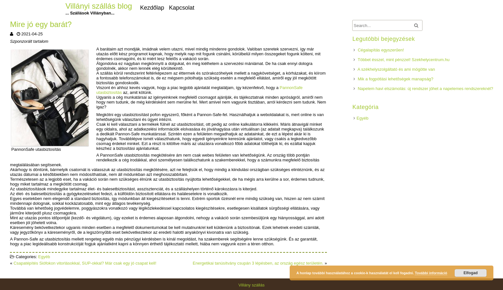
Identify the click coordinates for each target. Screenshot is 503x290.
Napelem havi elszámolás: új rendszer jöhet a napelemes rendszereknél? (425, 88)
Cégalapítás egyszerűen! (381, 50)
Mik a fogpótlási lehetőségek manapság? (395, 79)
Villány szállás (251, 285)
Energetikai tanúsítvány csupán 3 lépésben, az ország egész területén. (258, 263)
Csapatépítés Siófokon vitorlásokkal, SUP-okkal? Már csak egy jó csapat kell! (84, 263)
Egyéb (44, 256)
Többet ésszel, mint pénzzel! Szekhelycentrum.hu (403, 59)
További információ (431, 273)
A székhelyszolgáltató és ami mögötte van (396, 69)
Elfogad (471, 273)
